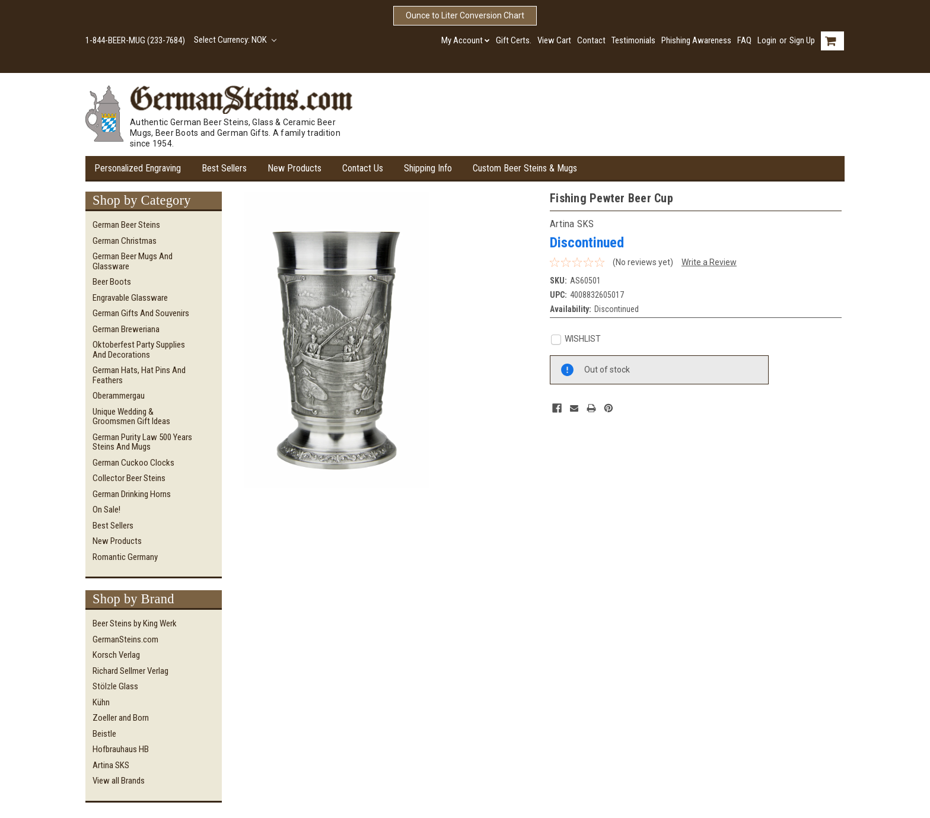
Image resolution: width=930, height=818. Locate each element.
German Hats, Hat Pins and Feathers (139, 375)
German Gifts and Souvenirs (141, 313)
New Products (294, 168)
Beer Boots (112, 281)
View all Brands (119, 780)
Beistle (104, 733)
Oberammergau (119, 395)
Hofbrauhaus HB (121, 749)
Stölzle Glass (115, 686)
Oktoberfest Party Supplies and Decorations (139, 349)
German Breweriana (126, 329)
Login (766, 40)
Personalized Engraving (137, 168)
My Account (465, 40)
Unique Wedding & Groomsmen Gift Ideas (131, 416)
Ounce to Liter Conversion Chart (465, 15)
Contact (591, 40)
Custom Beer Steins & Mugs (525, 168)
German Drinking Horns (132, 494)
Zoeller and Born (121, 717)
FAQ (744, 40)
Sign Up (802, 40)
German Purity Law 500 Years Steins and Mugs (142, 442)
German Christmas (125, 240)
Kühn (101, 702)
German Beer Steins (126, 224)
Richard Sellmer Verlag (130, 671)
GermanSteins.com (125, 639)
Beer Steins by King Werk (135, 623)
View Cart (554, 40)
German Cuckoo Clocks (133, 462)
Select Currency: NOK (235, 39)
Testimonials (633, 40)
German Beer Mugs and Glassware (133, 261)
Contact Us (362, 168)
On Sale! (106, 509)
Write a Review (709, 262)
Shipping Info (428, 168)
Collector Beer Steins (129, 478)
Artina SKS (111, 765)
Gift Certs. (513, 40)
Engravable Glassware (130, 297)
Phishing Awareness (696, 40)
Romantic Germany (125, 557)
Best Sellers (224, 168)
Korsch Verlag (116, 655)
